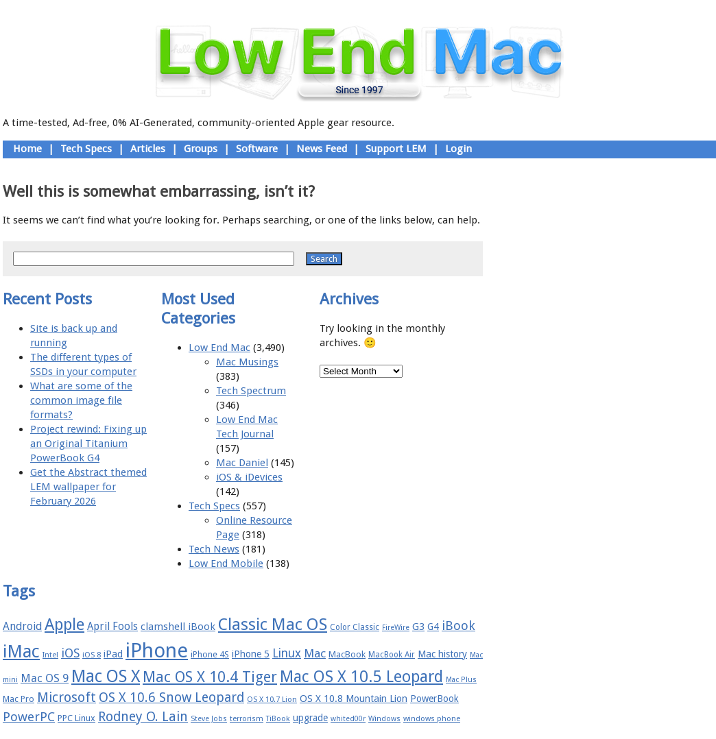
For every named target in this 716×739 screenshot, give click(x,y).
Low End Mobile (226, 563)
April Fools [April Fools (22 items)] (112, 626)
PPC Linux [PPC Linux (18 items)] (76, 718)
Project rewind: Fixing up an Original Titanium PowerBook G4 (88, 443)
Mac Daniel (242, 463)
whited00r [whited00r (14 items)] (348, 718)
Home (27, 149)
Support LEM (396, 149)
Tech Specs (86, 149)
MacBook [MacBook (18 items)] (347, 654)
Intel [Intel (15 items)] (50, 655)
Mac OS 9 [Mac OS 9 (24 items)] (45, 678)
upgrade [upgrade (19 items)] (310, 717)
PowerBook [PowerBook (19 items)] (434, 698)
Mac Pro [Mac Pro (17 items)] (18, 699)
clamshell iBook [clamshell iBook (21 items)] (178, 626)
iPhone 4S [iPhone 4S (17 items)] (210, 654)
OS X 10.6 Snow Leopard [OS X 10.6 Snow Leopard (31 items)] (171, 697)
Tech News (214, 549)
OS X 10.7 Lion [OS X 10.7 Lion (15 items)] (272, 699)
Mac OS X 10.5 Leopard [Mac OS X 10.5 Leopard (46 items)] (361, 676)
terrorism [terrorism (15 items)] (246, 718)
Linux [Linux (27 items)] (286, 653)
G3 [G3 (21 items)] (418, 626)
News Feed (321, 149)
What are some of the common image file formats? (81, 400)
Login (458, 149)
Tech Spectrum (251, 391)
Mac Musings (247, 362)
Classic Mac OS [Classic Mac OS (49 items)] (272, 624)
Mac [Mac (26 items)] (315, 653)
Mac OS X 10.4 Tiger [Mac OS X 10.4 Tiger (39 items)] (210, 677)
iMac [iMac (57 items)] (21, 651)
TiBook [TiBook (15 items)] (278, 718)
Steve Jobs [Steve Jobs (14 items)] (209, 718)
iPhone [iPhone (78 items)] (157, 650)
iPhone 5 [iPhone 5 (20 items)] (251, 654)
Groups (200, 149)
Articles (147, 149)
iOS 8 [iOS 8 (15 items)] (91, 655)
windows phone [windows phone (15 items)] (431, 718)
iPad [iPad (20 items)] (113, 654)
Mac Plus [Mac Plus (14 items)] (461, 679)
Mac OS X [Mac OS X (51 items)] (105, 676)
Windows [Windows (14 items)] (384, 718)
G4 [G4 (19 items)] (433, 626)
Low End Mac (219, 347)
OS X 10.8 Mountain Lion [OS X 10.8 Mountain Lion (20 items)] (353, 698)
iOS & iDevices (249, 477)
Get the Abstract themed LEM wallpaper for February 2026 (88, 486)
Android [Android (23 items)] (22, 626)
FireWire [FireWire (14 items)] (395, 627)
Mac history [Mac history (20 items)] (442, 654)
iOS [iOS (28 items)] (70, 653)
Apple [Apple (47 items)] (64, 624)
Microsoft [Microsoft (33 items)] (66, 697)
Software (257, 149)
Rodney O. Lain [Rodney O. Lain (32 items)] (143, 717)
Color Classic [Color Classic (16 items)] (354, 627)
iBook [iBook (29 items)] (458, 625)
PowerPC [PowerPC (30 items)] (29, 717)
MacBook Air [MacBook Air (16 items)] (391, 654)
